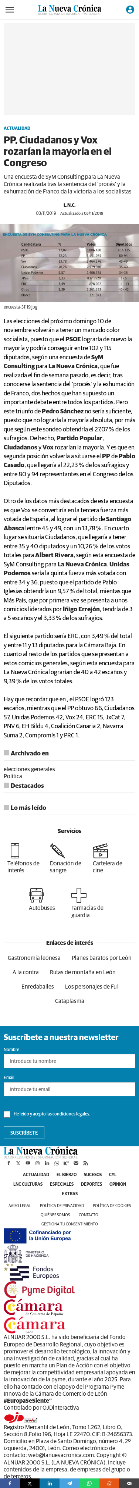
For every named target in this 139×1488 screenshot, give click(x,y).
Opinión (117, 1184)
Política (13, 776)
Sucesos (93, 1175)
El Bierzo (67, 1175)
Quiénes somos (55, 1215)
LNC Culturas (28, 1184)
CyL (112, 1175)
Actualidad (17, 129)
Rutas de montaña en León (83, 972)
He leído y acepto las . (47, 1114)
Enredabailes (37, 987)
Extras (70, 1194)
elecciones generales (29, 769)
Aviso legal (20, 1206)
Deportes (91, 1184)
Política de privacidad (62, 1206)
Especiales (62, 1184)
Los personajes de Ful (91, 987)
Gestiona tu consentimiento (69, 1224)
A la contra (26, 972)
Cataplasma (69, 1001)
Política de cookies (112, 1206)
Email (9, 1078)
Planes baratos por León (102, 958)
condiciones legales (70, 1114)
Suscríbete (24, 1133)
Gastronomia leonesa (34, 958)
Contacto (88, 1215)
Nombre (11, 1050)
